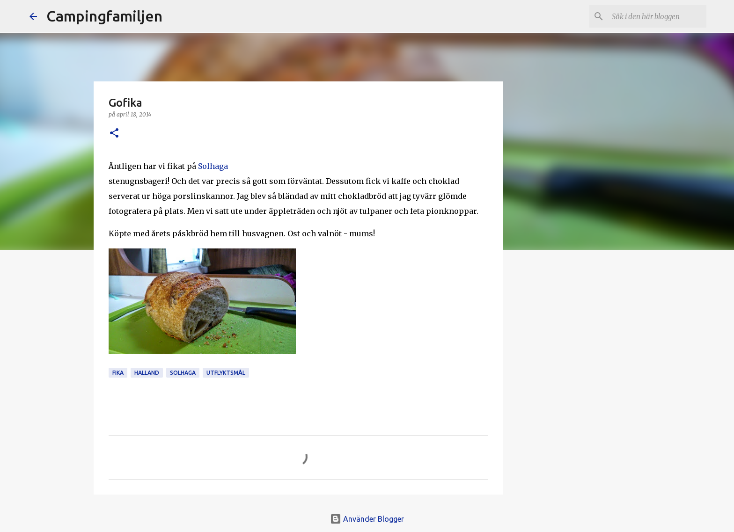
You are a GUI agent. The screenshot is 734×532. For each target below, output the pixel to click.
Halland (146, 373)
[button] (114, 133)
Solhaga (213, 166)
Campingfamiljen (104, 15)
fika (118, 373)
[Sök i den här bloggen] (657, 16)
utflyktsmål (225, 373)
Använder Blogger (367, 519)
